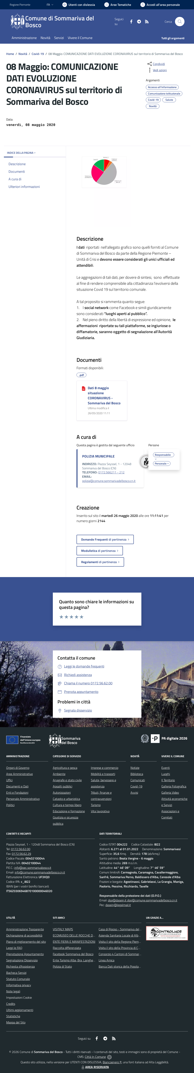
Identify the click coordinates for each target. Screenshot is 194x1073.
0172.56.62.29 (21, 853)
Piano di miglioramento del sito (26, 941)
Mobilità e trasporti (103, 774)
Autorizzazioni (62, 792)
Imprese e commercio (104, 767)
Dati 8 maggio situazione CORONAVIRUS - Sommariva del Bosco (104, 395)
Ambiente (59, 774)
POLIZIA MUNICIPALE (98, 456)
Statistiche (13, 1016)
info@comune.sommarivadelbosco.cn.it (40, 872)
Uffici (9, 780)
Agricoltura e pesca (65, 767)
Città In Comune (95, 1056)
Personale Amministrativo (23, 798)
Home (10, 53)
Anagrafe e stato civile (67, 780)
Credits (10, 1003)
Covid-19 (38, 53)
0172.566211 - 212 (111, 472)
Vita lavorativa (100, 811)
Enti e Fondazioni (17, 792)
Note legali (13, 991)
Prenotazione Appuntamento (25, 954)
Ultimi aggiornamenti (19, 1010)
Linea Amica (106, 960)
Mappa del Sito (15, 1022)
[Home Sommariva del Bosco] (62, 22)
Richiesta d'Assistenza (20, 966)
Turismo (96, 805)
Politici (10, 805)
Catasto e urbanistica (66, 798)
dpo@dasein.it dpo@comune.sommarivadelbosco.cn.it (142, 900)
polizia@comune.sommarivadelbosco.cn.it (109, 480)
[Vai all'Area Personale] (160, 4)
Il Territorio (168, 780)
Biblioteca (136, 774)
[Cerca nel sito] (179, 21)
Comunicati (137, 780)
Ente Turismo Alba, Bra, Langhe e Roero (78, 960)
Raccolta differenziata (67, 947)
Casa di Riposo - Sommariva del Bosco (123, 929)
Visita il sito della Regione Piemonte (122, 941)
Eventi (165, 767)
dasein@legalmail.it (118, 905)
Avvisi (134, 792)
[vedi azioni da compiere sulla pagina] (157, 70)
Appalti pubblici (62, 786)
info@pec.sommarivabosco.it (32, 867)
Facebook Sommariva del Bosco (73, 954)
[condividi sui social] (156, 64)
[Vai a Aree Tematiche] (118, 4)
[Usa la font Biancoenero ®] (79, 4)
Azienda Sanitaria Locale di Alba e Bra (123, 935)
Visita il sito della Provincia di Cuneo (121, 947)
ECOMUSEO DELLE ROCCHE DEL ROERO (80, 935)
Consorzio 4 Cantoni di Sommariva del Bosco (127, 954)
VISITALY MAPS (63, 929)
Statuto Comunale (18, 979)
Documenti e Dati (17, 786)
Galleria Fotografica (173, 786)
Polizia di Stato (62, 966)
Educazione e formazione (69, 811)
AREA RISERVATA (95, 1067)
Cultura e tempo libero (67, 805)
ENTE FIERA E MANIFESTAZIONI (74, 941)
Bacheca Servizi (16, 972)
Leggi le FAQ (14, 947)
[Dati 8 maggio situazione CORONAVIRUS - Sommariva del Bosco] (83, 388)
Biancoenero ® (112, 1062)
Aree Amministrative (19, 774)
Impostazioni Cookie (19, 997)
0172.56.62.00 (20, 849)
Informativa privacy (18, 985)
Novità (22, 53)
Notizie (134, 767)
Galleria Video (170, 792)
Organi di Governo (17, 767)
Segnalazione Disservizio (22, 960)
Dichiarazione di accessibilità (24, 935)
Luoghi (165, 774)
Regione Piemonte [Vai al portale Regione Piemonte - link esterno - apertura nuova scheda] (20, 5)
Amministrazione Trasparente (25, 929)
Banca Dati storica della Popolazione (122, 966)
